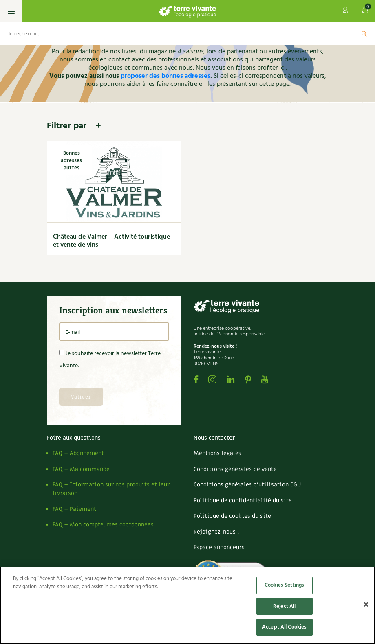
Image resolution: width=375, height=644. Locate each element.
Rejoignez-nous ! (216, 532)
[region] (187, 605)
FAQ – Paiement (74, 509)
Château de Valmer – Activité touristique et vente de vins (111, 241)
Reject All (284, 606)
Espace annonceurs (219, 547)
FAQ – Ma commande (81, 469)
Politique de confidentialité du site (243, 500)
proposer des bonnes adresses (165, 76)
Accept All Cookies (284, 627)
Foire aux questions (74, 438)
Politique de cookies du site (232, 516)
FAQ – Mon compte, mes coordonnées (103, 524)
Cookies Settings (284, 585)
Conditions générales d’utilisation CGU (247, 484)
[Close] (366, 604)
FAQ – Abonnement (78, 453)
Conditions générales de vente (235, 469)
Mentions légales (217, 453)
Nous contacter (214, 438)
